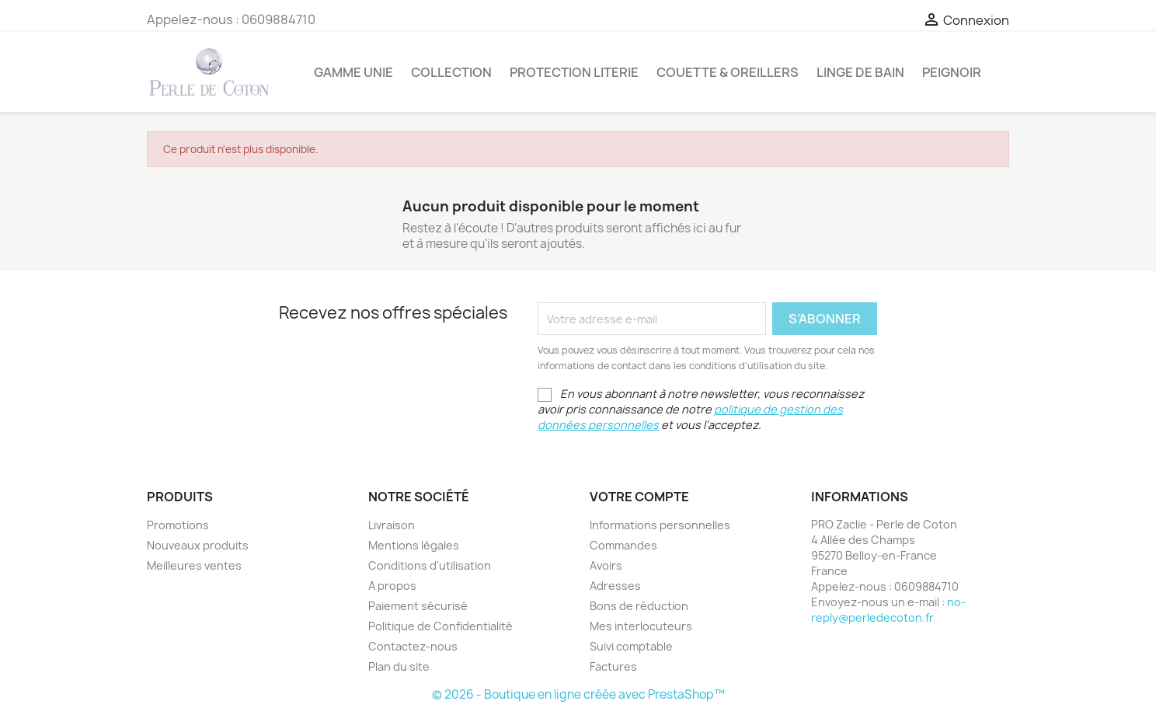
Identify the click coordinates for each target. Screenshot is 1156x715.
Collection (451, 72)
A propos (392, 585)
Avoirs (606, 565)
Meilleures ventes (194, 565)
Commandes (623, 545)
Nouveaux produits (198, 545)
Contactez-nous (413, 646)
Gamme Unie (353, 72)
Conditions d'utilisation (429, 565)
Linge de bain (860, 72)
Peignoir (951, 72)
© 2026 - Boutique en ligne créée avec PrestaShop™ (578, 694)
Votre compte (639, 496)
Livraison (391, 525)
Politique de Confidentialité (440, 626)
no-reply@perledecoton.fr (888, 610)
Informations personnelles (660, 525)
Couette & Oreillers (727, 72)
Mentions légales (413, 545)
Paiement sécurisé (418, 605)
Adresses (615, 585)
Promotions (178, 525)
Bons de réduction (639, 605)
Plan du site (399, 666)
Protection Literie (574, 72)
